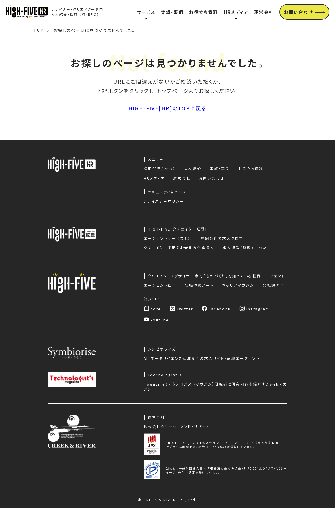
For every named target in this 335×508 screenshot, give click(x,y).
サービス (146, 12)
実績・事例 (172, 12)
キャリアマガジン (238, 285)
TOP (39, 30)
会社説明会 (273, 285)
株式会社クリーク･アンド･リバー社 (177, 426)
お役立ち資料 (203, 12)
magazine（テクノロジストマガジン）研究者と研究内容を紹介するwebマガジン (215, 387)
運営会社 (264, 12)
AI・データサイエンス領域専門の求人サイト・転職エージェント (202, 358)
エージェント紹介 (160, 285)
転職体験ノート (199, 285)
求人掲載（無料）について (247, 247)
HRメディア (236, 12)
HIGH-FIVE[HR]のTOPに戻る (168, 108)
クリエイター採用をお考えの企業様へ (179, 247)
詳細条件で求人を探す (222, 238)
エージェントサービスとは (168, 238)
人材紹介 (193, 168)
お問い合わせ (211, 178)
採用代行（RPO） (160, 168)
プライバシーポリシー (164, 201)
